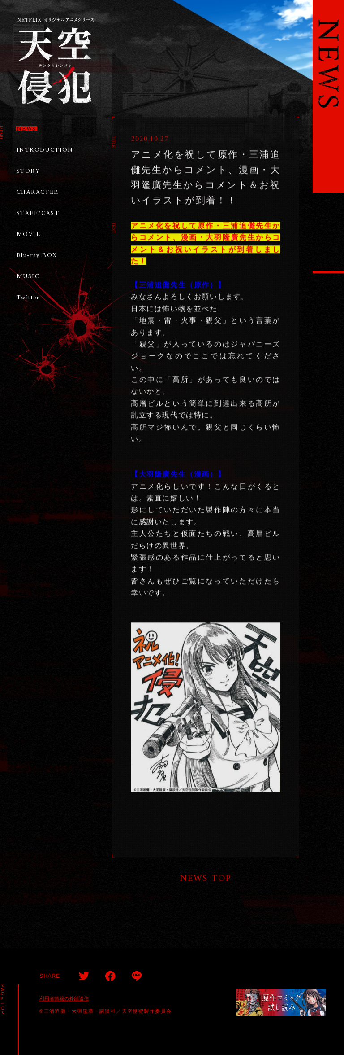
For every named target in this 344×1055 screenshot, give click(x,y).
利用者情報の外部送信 (64, 998)
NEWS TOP (206, 879)
